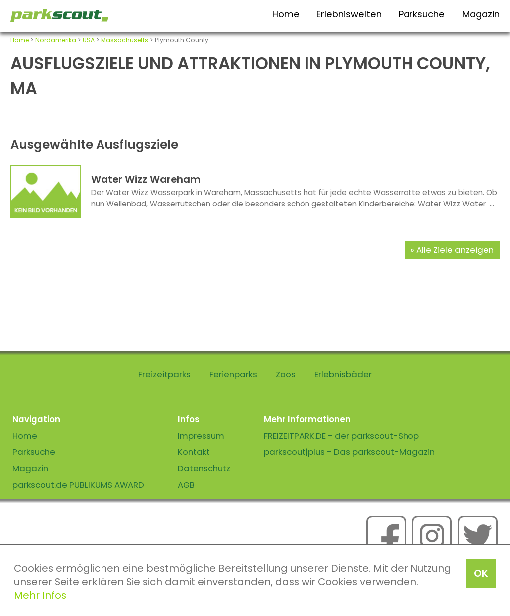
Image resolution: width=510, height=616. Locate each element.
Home (286, 14)
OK (481, 573)
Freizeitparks (164, 374)
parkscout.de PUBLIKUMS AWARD (78, 485)
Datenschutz (204, 468)
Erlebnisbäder (343, 374)
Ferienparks (233, 374)
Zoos (286, 374)
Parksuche (422, 14)
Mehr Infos (40, 595)
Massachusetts (124, 40)
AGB (186, 485)
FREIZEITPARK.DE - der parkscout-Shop (341, 436)
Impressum (201, 436)
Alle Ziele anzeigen (455, 250)
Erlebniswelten (349, 14)
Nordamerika (55, 40)
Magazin (481, 14)
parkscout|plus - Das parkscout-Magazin (349, 452)
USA (89, 40)
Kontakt (194, 452)
